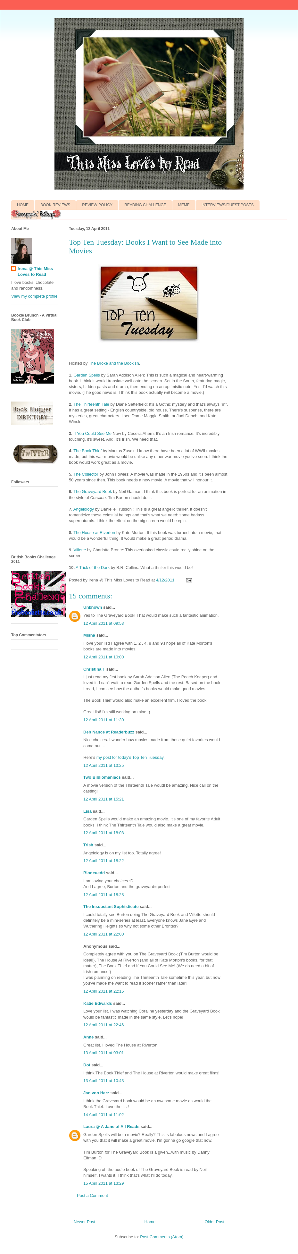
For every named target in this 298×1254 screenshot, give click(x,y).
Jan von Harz (96, 1092)
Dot (86, 1065)
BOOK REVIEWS (55, 205)
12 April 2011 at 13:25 (103, 765)
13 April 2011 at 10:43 (103, 1080)
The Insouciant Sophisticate (111, 906)
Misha (89, 635)
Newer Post (84, 1221)
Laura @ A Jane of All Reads (111, 1126)
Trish (88, 845)
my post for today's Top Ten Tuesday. (130, 757)
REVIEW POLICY (97, 205)
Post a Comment (92, 1195)
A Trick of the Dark (93, 567)
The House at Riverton (94, 532)
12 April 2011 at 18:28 (103, 894)
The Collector (85, 474)
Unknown (92, 607)
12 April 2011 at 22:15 (103, 991)
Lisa (87, 811)
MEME (184, 205)
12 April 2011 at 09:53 (103, 623)
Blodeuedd (94, 872)
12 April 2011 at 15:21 (103, 799)
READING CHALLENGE (145, 205)
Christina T (94, 669)
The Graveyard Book (92, 491)
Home (150, 1221)
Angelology (83, 509)
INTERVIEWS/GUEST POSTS (228, 205)
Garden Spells (86, 375)
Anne (88, 1037)
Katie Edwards (97, 1003)
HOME (23, 205)
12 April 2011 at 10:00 (103, 657)
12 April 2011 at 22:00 (103, 934)
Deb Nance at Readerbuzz (108, 732)
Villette (79, 549)
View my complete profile (34, 296)
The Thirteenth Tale (91, 404)
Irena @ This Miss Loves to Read (35, 271)
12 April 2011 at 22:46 (103, 1024)
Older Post (214, 1221)
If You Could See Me (92, 433)
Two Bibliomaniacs (102, 777)
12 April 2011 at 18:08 (103, 832)
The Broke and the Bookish (114, 363)
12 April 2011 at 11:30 (103, 719)
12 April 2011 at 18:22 (103, 860)
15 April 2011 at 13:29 (103, 1183)
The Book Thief (87, 450)
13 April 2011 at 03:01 (103, 1052)
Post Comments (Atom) (161, 1236)
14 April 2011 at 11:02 (103, 1114)
